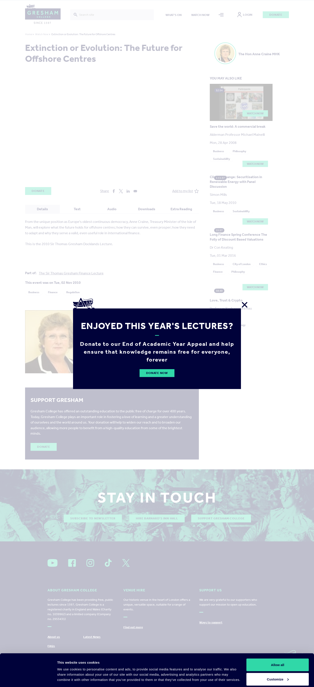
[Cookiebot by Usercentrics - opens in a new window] (28, 678)
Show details (67, 673)
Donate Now (157, 373)
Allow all (277, 647)
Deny (278, 675)
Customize (278, 661)
